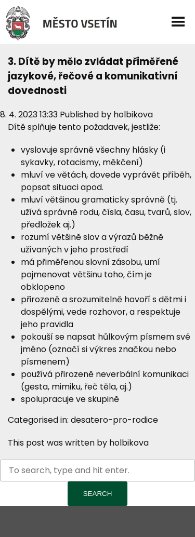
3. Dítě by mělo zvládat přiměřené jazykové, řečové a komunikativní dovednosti (93, 76)
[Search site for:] (97, 470)
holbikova (133, 114)
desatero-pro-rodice (114, 420)
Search (97, 494)
